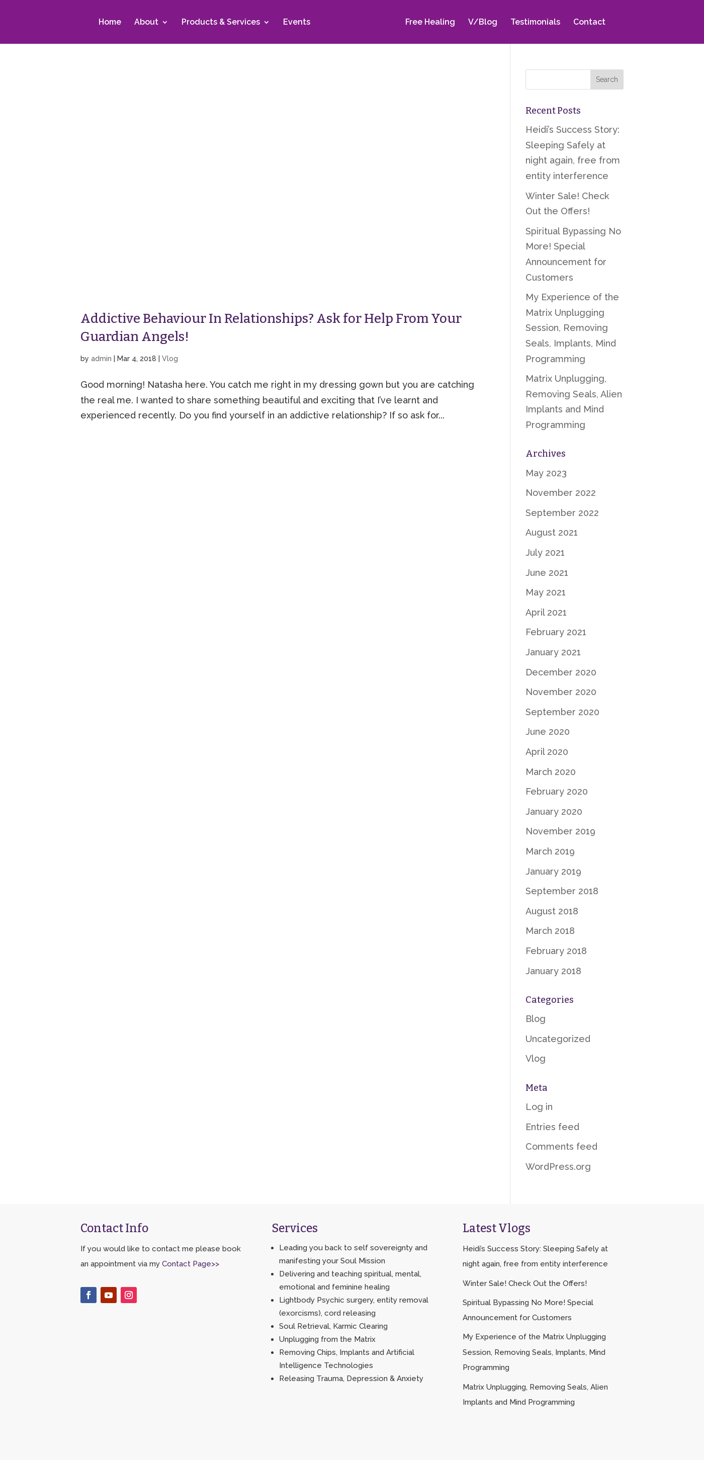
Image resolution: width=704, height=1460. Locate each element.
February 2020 (556, 791)
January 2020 (553, 811)
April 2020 (546, 751)
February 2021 (555, 632)
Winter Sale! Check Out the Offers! (525, 1283)
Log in (539, 1106)
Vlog (170, 359)
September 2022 (562, 512)
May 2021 (545, 592)
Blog (535, 1018)
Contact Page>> (190, 1263)
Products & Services (223, 24)
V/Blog (480, 24)
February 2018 (556, 951)
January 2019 (553, 871)
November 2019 (560, 831)
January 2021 (553, 652)
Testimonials (533, 24)
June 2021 (546, 572)
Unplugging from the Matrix (327, 1339)
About (148, 24)
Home (112, 24)
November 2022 (560, 492)
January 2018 (553, 971)
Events (298, 24)
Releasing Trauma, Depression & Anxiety (351, 1378)
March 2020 (550, 771)
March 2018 (550, 930)
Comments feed (561, 1146)
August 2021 (551, 532)
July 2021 (545, 552)
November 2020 (560, 691)
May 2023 (546, 473)
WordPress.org (558, 1166)
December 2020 (560, 672)
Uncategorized (557, 1039)
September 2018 (561, 891)
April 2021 (546, 612)
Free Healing (428, 24)
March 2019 (550, 851)
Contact (587, 24)
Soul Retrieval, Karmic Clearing (333, 1326)
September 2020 (562, 712)
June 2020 (547, 731)
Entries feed (552, 1127)
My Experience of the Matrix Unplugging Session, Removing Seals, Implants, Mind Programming (572, 328)
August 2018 (551, 911)
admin (101, 359)
